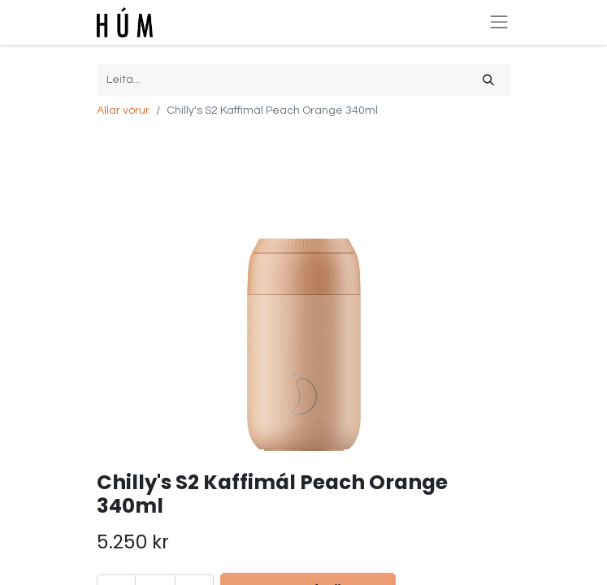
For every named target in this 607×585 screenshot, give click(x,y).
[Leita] (488, 80)
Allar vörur (123, 110)
